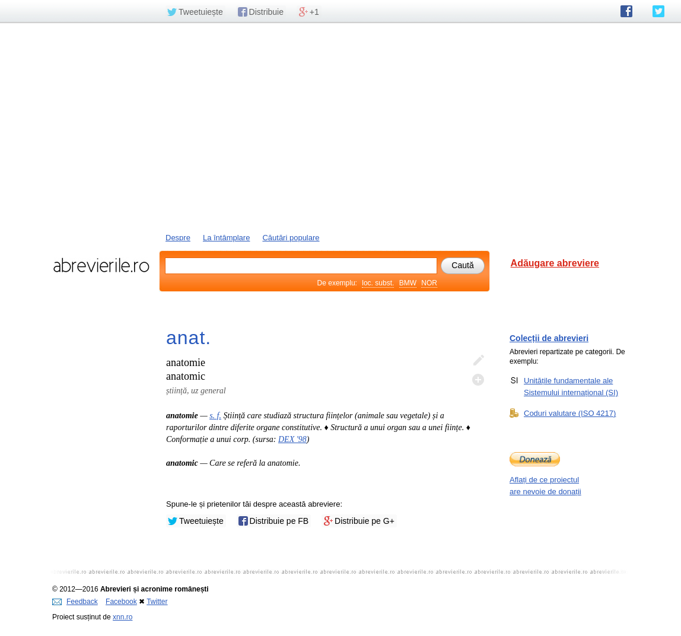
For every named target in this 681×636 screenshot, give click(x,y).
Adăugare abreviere (555, 263)
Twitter (157, 601)
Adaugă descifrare (478, 380)
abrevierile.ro (101, 265)
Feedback (75, 601)
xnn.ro (122, 617)
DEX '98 (292, 439)
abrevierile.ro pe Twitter (658, 11)
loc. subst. (378, 283)
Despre (178, 237)
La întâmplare (226, 237)
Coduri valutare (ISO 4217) (570, 413)
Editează (478, 361)
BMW (407, 283)
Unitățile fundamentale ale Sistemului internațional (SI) (571, 386)
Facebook (121, 601)
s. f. (215, 415)
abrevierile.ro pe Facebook (626, 11)
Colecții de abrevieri (549, 338)
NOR (429, 283)
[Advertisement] (340, 126)
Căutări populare (290, 237)
